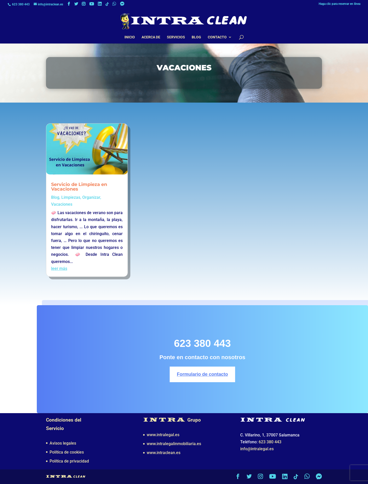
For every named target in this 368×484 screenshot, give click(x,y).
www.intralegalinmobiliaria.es (174, 443)
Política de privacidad (69, 461)
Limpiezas (70, 197)
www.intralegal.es (163, 434)
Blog (196, 37)
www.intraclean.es (163, 452)
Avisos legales (63, 443)
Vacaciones (61, 204)
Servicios (176, 37)
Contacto (217, 37)
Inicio (129, 37)
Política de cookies (67, 452)
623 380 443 (21, 4)
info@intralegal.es (257, 448)
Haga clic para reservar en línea (339, 4)
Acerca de (151, 37)
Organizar (91, 197)
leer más (59, 268)
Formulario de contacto (202, 374)
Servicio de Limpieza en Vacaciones (79, 187)
